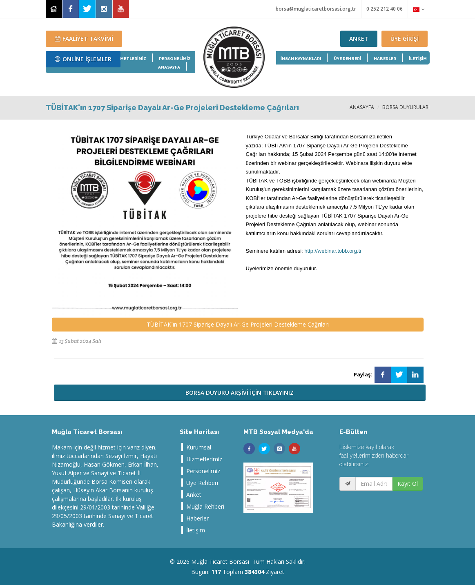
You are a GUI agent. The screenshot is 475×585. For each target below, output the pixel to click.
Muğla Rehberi (205, 506)
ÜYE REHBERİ (347, 58)
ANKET (358, 38)
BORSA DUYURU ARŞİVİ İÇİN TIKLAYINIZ (239, 392)
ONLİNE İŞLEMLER (83, 59)
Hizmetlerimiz (204, 459)
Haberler (197, 518)
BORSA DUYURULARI (406, 107)
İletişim (195, 530)
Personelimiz (203, 471)
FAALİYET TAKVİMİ (84, 38)
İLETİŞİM (418, 58)
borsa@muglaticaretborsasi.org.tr (316, 8)
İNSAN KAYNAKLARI (301, 58)
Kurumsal (198, 447)
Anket (193, 494)
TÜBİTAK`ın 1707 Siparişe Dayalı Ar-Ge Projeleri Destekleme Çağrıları (238, 324)
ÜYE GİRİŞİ (404, 38)
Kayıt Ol (407, 483)
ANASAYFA (362, 107)
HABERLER (385, 58)
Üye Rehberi (202, 483)
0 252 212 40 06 (384, 8)
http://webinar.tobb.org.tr (332, 251)
